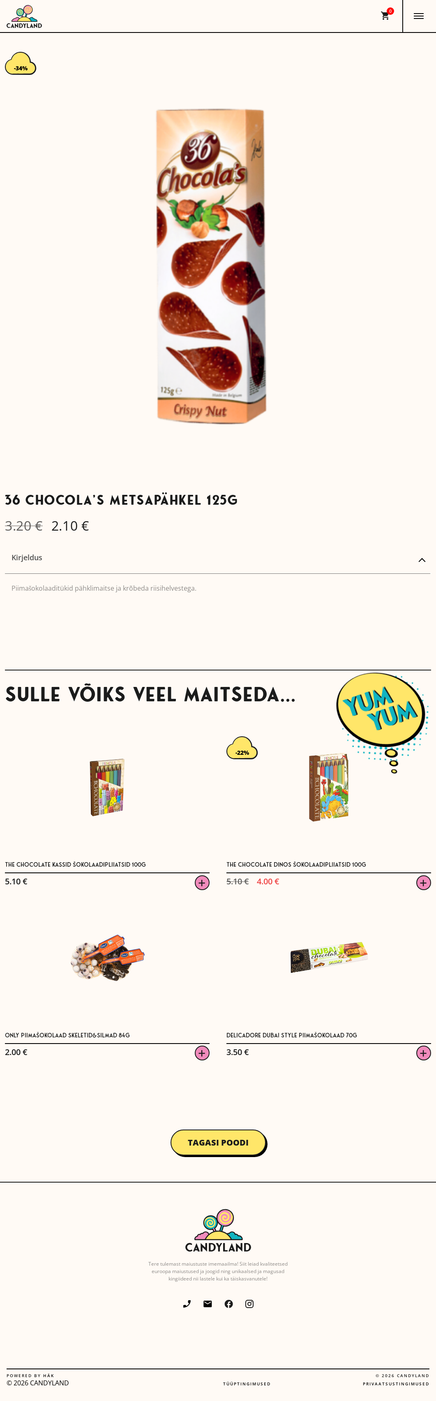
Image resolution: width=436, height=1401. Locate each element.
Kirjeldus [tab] (27, 557)
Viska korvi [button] (202, 882)
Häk (48, 1375)
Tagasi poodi (218, 1142)
